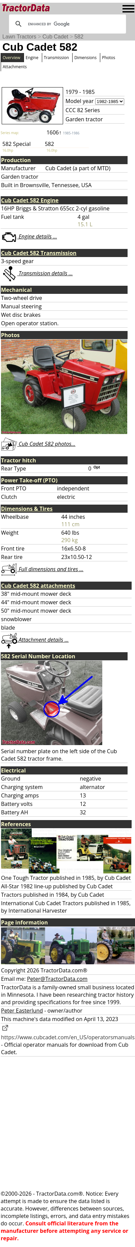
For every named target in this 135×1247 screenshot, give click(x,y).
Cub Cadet (56, 37)
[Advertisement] (63, 1123)
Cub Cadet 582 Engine (30, 200)
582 (78, 37)
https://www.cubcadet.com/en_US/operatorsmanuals (68, 1033)
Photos (108, 57)
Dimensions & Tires (27, 508)
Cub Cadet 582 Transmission (39, 253)
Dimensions (85, 57)
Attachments (15, 67)
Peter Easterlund (22, 1010)
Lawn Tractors (19, 37)
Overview (11, 57)
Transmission (56, 57)
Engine (32, 57)
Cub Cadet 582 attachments (38, 585)
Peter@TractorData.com (57, 979)
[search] (66, 24)
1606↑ (63, 132)
